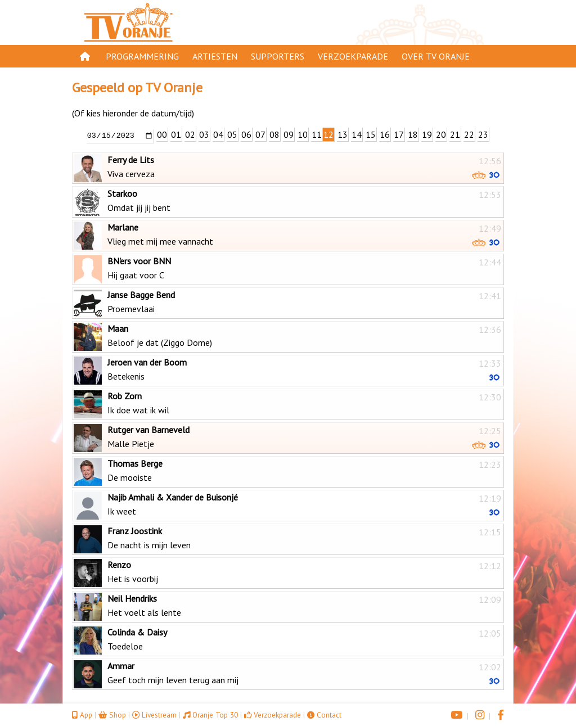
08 (274, 134)
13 (343, 134)
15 (371, 134)
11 (317, 134)
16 (385, 134)
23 (483, 134)
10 (303, 134)
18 (413, 134)
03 (204, 134)
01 (176, 134)
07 (260, 134)
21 (455, 134)
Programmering (142, 56)
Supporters (277, 56)
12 (328, 134)
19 (427, 134)
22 (469, 134)
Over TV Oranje (436, 56)
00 (162, 134)
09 (289, 134)
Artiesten (214, 56)
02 (190, 134)
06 (246, 134)
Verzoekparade (353, 56)
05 (232, 134)
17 (399, 134)
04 (218, 134)
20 (441, 134)
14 (357, 134)
